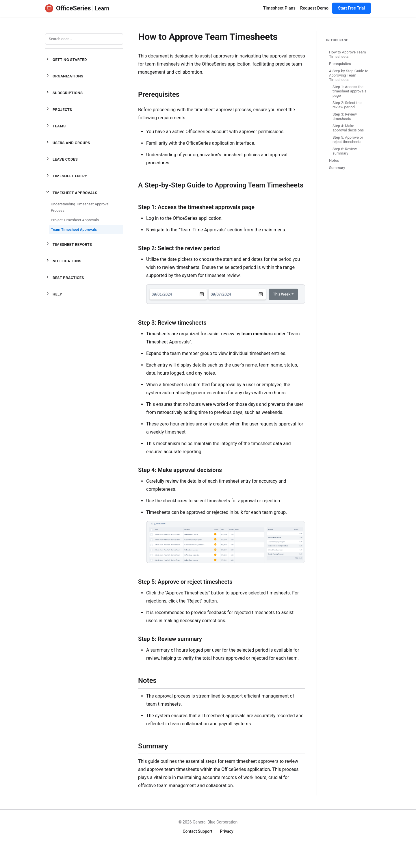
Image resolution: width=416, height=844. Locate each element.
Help (53, 294)
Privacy (226, 831)
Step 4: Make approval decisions (348, 128)
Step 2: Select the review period (347, 105)
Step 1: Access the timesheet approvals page (349, 91)
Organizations (64, 76)
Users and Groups (67, 143)
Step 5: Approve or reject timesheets (348, 139)
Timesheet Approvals (71, 192)
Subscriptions (64, 93)
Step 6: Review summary (345, 151)
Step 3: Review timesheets (345, 116)
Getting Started (66, 59)
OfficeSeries (68, 8)
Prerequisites (340, 64)
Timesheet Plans (279, 8)
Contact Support (197, 831)
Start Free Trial (351, 8)
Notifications (63, 261)
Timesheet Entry (66, 176)
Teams (55, 126)
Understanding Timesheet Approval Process (80, 207)
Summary (337, 168)
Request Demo (314, 8)
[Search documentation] (84, 39)
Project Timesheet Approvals (75, 220)
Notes (334, 160)
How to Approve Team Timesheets (347, 54)
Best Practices (64, 278)
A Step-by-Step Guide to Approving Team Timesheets (348, 75)
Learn (102, 8)
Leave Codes (61, 159)
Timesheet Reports (68, 244)
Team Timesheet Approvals (74, 229)
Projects (58, 109)
